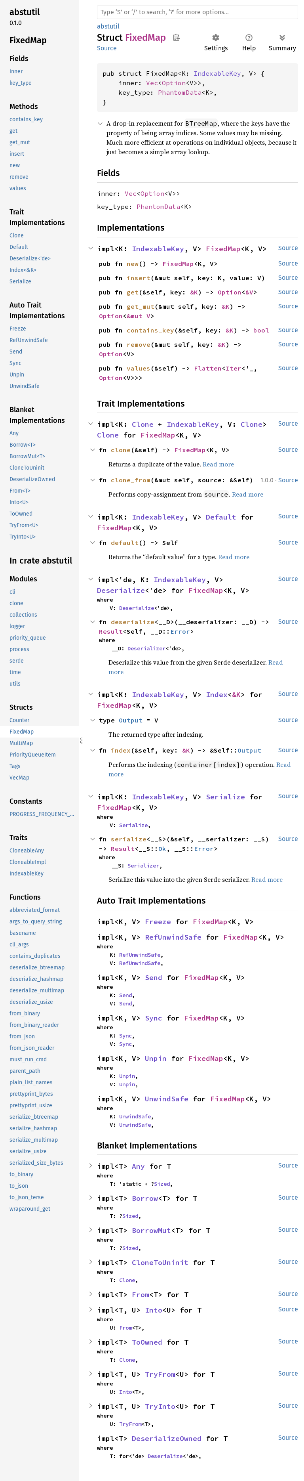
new (133, 264)
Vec (152, 83)
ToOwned (147, 1342)
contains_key (150, 330)
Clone (143, 424)
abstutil (108, 26)
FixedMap (223, 248)
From (140, 1294)
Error (180, 631)
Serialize (225, 796)
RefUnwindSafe (173, 937)
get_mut (140, 306)
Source (107, 48)
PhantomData (179, 92)
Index (217, 694)
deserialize (132, 622)
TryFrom (160, 1374)
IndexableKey (217, 73)
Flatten (208, 368)
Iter (233, 368)
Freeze (158, 921)
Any (138, 1166)
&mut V (138, 316)
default (125, 543)
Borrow (145, 1198)
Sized (162, 1183)
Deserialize (121, 590)
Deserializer (146, 648)
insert (138, 278)
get (133, 292)
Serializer (143, 865)
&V (249, 292)
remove (138, 344)
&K (194, 292)
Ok (162, 848)
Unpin (156, 1058)
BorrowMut (151, 1230)
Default (221, 517)
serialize (128, 839)
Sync (153, 1017)
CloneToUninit (160, 1262)
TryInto (160, 1406)
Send (153, 977)
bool (261, 330)
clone (121, 450)
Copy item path (176, 37)
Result (111, 631)
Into (153, 1310)
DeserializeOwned (166, 1438)
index (121, 750)
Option (174, 83)
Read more (218, 464)
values (138, 368)
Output (130, 720)
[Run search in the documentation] (197, 12)
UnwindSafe (166, 1098)
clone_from (130, 480)
